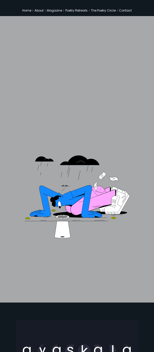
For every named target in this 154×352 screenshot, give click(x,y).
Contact (125, 10)
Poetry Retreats (76, 10)
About (39, 10)
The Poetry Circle (103, 10)
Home (26, 10)
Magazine (54, 10)
